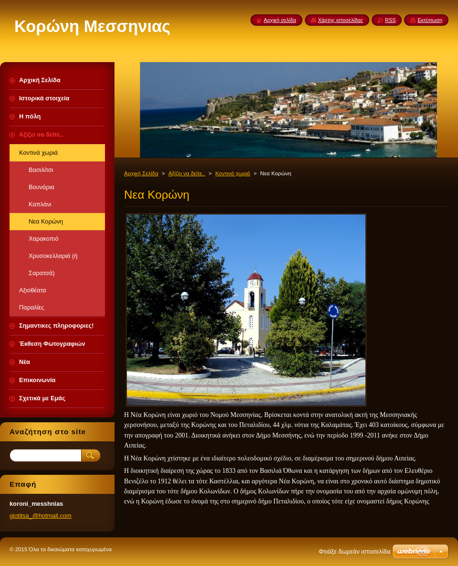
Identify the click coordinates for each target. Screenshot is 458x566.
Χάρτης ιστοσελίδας (341, 20)
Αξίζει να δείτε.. (186, 173)
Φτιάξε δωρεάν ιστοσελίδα (354, 551)
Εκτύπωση (429, 20)
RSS (390, 20)
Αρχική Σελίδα (141, 173)
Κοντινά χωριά (232, 173)
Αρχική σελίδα (280, 20)
